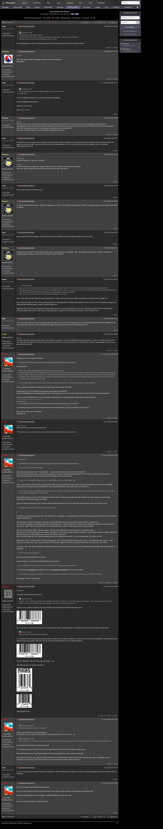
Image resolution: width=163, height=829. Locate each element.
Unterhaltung (128, 7)
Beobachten (67, 18)
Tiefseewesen (130, 50)
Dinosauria (130, 45)
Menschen (5, 7)
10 (95, 22)
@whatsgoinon (21, 459)
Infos (94, 18)
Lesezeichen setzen (8, 35)
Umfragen (116, 7)
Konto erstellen (131, 34)
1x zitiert (108, 79)
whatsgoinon (6, 586)
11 (97, 22)
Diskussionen (37, 3)
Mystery (37, 7)
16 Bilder (48, 18)
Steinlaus (5, 154)
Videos (59, 3)
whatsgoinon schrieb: (26, 725)
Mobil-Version (27, 823)
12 (100, 22)
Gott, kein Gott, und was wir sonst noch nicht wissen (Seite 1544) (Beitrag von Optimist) (46, 432)
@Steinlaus (20, 322)
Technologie (86, 7)
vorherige (86, 22)
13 (102, 22)
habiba (4, 279)
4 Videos (57, 18)
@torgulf (19, 771)
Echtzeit (24, 3)
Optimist (5, 354)
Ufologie (97, 7)
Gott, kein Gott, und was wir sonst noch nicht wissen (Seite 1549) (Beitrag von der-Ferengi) (47, 403)
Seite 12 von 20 (8, 22)
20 (109, 22)
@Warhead (20, 158)
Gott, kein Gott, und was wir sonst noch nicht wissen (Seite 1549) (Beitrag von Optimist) (46, 362)
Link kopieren (6, 33)
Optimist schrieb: (25, 599)
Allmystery (10, 3)
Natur (106, 7)
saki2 (4, 26)
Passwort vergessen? (130, 31)
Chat (81, 3)
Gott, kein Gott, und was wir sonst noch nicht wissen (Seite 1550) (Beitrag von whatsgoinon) (48, 463)
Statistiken (70, 3)
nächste (113, 22)
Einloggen (131, 27)
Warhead (5, 118)
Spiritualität (60, 7)
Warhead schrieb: (25, 285)
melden (115, 47)
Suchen (86, 18)
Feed (72, 14)
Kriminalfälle (48, 7)
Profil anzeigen (6, 69)
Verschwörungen (73, 7)
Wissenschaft (17, 7)
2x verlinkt (108, 715)
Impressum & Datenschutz (9, 823)
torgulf (4, 334)
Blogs (49, 3)
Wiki (90, 3)
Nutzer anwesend (130, 13)
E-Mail (76, 14)
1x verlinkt (108, 47)
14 (104, 22)
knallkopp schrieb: (25, 32)
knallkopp (5, 51)
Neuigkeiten (101, 3)
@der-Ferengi (21, 401)
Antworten (77, 18)
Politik (28, 7)
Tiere (60, 14)
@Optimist (20, 590)
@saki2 (19, 55)
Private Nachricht (7, 72)
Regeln (20, 823)
